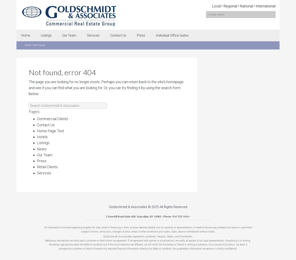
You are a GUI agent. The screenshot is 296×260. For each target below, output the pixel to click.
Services (44, 173)
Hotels (42, 137)
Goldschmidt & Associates (68, 15)
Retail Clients (47, 167)
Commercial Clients (52, 119)
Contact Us (46, 125)
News (41, 149)
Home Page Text (50, 131)
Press (41, 161)
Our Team (44, 155)
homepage (175, 82)
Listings (43, 143)
